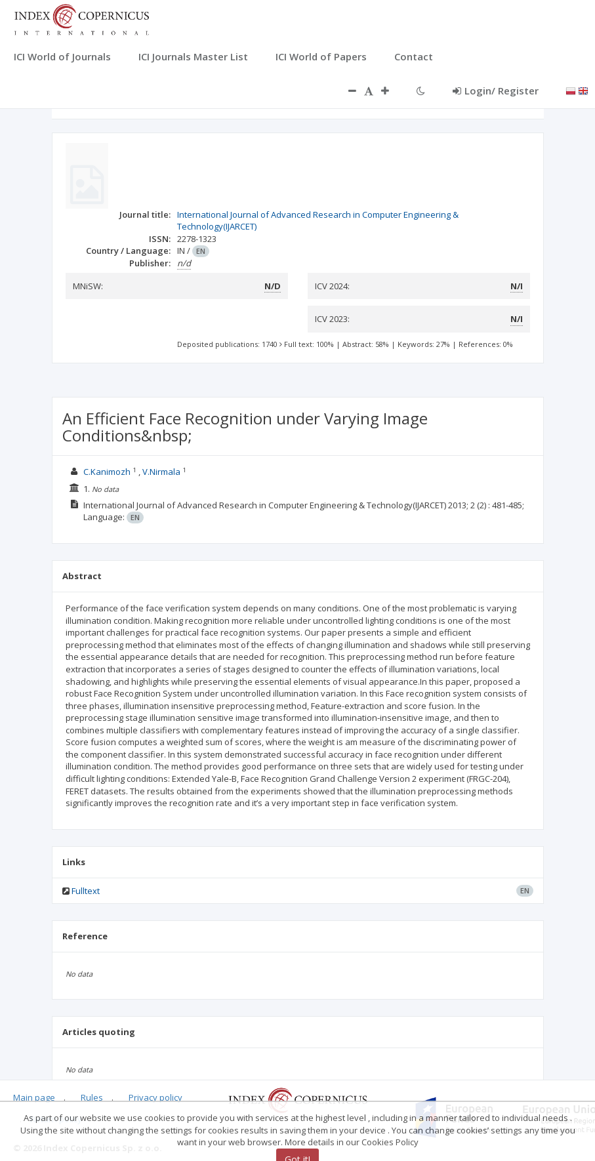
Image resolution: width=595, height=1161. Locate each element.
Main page (34, 1097)
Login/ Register (496, 90)
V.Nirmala (162, 472)
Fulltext (86, 891)
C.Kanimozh (108, 472)
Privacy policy (155, 1097)
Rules (92, 1097)
